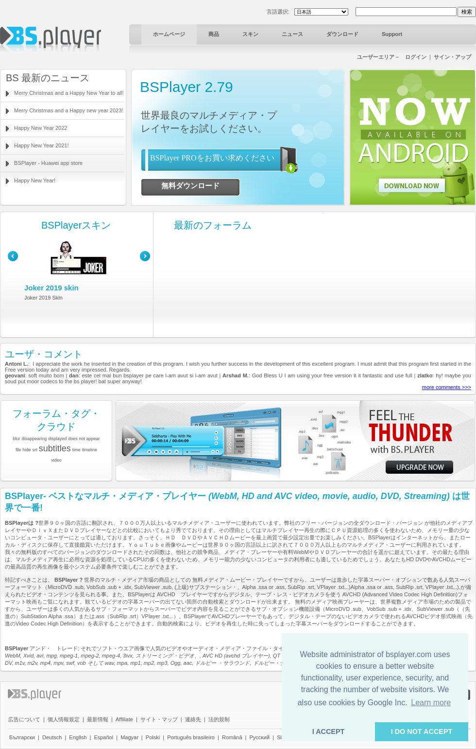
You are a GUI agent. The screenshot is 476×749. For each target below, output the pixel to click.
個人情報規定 (64, 719)
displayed (57, 438)
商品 (213, 34)
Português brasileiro (191, 737)
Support (392, 34)
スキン (250, 34)
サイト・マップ (159, 719)
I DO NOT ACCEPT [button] (422, 731)
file (18, 449)
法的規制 (219, 719)
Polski (153, 737)
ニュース (292, 34)
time (76, 449)
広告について (24, 719)
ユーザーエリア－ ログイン (391, 57)
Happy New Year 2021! (41, 145)
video (56, 460)
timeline (89, 449)
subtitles (55, 448)
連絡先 (193, 719)
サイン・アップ (452, 57)
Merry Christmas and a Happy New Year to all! (69, 93)
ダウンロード (342, 34)
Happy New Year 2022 (40, 128)
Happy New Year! (34, 180)
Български (22, 737)
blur (16, 438)
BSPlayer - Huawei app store (48, 163)
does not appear (84, 438)
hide (27, 449)
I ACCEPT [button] (328, 731)
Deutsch (52, 737)
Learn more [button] (431, 702)
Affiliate (124, 719)
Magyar (129, 737)
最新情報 (97, 719)
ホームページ (169, 34)
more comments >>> (446, 387)
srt (35, 449)
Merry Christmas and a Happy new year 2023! (68, 110)
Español (103, 737)
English (77, 737)
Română (232, 737)
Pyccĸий (260, 737)
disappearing (34, 438)
